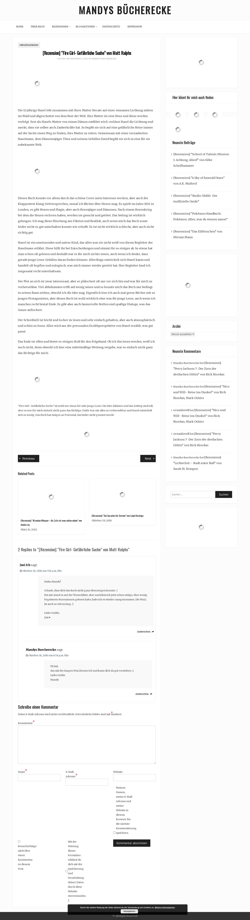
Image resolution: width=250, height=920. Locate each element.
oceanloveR (181, 410)
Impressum (134, 26)
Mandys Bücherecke (125, 10)
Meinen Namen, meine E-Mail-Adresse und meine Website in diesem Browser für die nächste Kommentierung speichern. (124, 810)
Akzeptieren (129, 911)
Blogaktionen (85, 26)
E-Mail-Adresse (71, 774)
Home (19, 26)
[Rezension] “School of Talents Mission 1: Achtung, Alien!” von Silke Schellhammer (201, 159)
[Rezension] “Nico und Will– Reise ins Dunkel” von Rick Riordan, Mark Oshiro (201, 392)
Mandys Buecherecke (104, 58)
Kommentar (26, 723)
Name (22, 772)
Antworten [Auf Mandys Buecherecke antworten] (142, 694)
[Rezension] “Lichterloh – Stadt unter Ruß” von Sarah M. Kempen (197, 463)
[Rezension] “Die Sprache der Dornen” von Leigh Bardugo (117, 515)
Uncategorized (29, 45)
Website (118, 771)
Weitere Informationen (165, 907)
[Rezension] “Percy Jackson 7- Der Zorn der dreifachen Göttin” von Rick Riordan (198, 368)
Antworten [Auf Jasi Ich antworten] (143, 631)
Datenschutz (111, 26)
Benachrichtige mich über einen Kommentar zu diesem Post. (26, 855)
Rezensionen (60, 26)
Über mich (37, 26)
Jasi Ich (25, 565)
